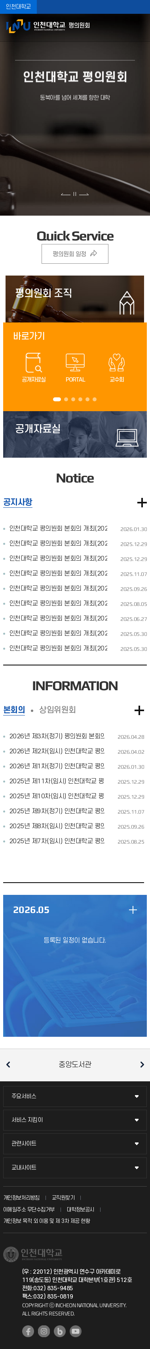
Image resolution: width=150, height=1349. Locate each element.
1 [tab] (57, 399)
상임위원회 (57, 710)
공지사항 (17, 502)
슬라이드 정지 (75, 194)
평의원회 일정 (69, 254)
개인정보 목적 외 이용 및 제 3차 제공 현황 (46, 1221)
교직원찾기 (63, 1198)
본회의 (14, 710)
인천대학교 (18, 7)
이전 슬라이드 (66, 194)
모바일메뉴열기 (140, 27)
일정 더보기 (133, 910)
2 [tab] (66, 399)
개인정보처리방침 (21, 1198)
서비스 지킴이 (27, 1120)
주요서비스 (23, 1096)
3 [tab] (73, 399)
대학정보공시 (80, 1210)
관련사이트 (23, 1143)
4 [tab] (80, 399)
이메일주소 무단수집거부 (29, 1210)
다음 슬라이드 (84, 194)
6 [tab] (95, 399)
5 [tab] (87, 399)
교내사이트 (23, 1168)
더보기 (142, 502)
